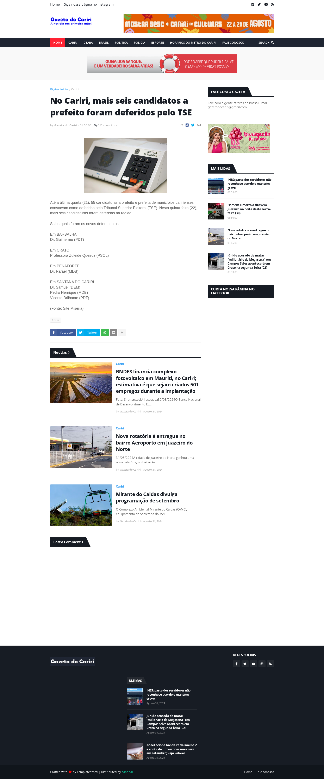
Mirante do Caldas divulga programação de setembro (147, 497)
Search (264, 42)
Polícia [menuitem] (139, 42)
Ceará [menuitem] (88, 42)
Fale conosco (265, 772)
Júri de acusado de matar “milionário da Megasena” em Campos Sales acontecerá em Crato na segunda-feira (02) (249, 261)
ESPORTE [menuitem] (157, 42)
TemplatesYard (87, 772)
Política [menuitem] (121, 42)
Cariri (75, 89)
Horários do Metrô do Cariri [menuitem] (193, 42)
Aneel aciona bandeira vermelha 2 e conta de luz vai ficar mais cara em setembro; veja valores (172, 749)
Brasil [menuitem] (104, 42)
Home (55, 4)
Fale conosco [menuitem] (233, 42)
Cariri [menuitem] (72, 42)
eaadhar (127, 772)
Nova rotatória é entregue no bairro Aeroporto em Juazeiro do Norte (154, 442)
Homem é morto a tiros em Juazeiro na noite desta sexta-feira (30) (249, 209)
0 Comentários (108, 125)
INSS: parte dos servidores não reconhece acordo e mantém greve (250, 184)
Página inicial (59, 89)
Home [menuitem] (57, 42)
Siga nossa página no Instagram (89, 4)
